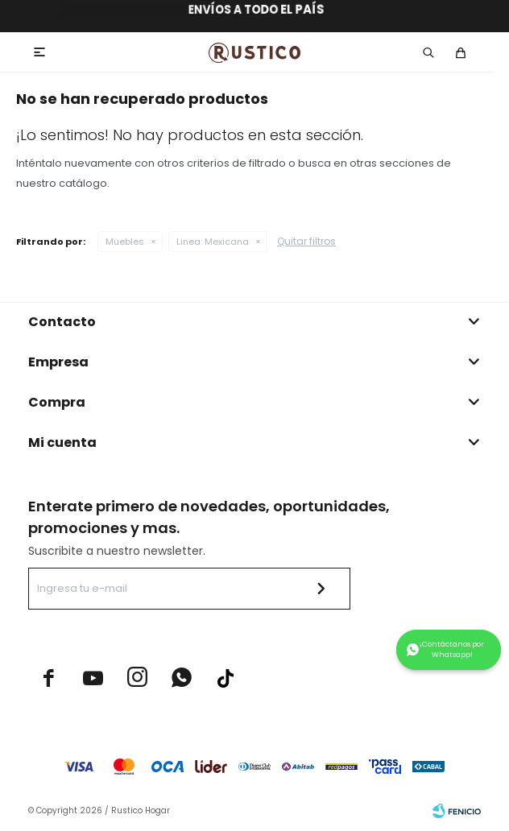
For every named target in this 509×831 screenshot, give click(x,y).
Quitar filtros (306, 241)
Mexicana (212, 241)
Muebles (125, 241)
